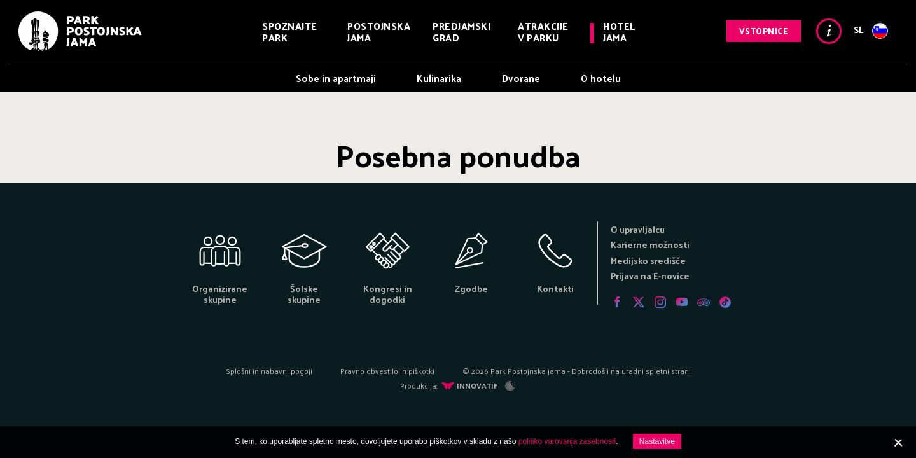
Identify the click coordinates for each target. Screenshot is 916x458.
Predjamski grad (461, 31)
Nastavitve (657, 441)
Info (829, 31)
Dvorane (521, 78)
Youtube (681, 302)
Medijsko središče (648, 260)
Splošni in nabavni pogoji (269, 371)
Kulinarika (439, 78)
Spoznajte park (289, 31)
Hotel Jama (619, 31)
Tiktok (725, 302)
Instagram (660, 302)
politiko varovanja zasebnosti (567, 441)
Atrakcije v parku (543, 31)
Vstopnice (764, 31)
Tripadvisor (703, 302)
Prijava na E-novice (650, 276)
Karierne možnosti (650, 245)
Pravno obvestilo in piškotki (387, 371)
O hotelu (601, 78)
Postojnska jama (378, 31)
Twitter (638, 302)
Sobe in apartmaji (336, 78)
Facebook (617, 302)
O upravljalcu (638, 229)
